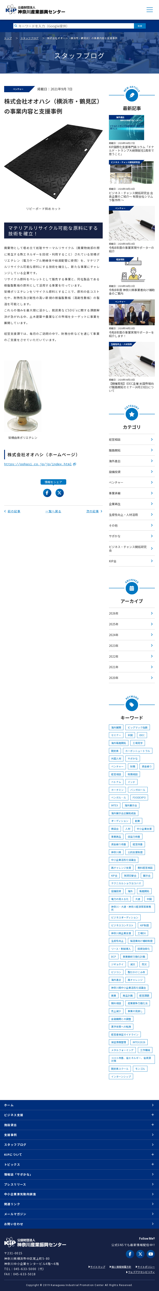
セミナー (116, 735)
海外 (130, 891)
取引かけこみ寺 (136, 972)
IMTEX (114, 805)
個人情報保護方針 (121, 1266)
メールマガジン (15, 1214)
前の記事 (12, 511)
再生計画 (128, 995)
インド (131, 782)
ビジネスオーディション (124, 917)
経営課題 (144, 995)
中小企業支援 (144, 828)
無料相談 (116, 1003)
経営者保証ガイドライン (125, 1034)
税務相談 (133, 774)
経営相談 (114, 439)
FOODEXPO (139, 797)
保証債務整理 (118, 1042)
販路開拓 (114, 450)
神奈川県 (116, 852)
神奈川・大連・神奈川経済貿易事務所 (131, 908)
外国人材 (116, 758)
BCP (113, 956)
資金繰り (147, 766)
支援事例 (10, 1135)
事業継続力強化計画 (134, 956)
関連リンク (12, 1204)
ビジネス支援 (13, 1115)
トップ (8, 38)
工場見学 (138, 743)
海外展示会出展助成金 (123, 813)
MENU (150, 9)
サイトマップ (97, 1266)
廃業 (113, 995)
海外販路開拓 (118, 743)
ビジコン (116, 972)
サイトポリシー (146, 1266)
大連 (137, 899)
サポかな (114, 536)
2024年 (113, 635)
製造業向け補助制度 (141, 941)
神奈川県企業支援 (121, 933)
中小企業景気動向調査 (20, 1194)
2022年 (113, 656)
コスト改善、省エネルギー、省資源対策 (131, 1059)
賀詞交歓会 (130, 875)
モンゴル (140, 1068)
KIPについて (13, 1154)
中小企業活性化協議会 (123, 859)
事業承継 (114, 493)
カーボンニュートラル (137, 751)
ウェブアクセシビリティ (141, 1272)
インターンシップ (121, 1076)
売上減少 (116, 1011)
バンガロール (137, 789)
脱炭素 (115, 751)
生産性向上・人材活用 (123, 515)
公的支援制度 (135, 852)
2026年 (113, 613)
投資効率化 (143, 948)
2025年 (113, 624)
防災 (144, 964)
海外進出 (114, 461)
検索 (140, 25)
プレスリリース (15, 1184)
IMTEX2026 (139, 1042)
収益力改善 (134, 836)
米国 (130, 735)
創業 (137, 821)
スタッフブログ (29, 38)
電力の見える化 (120, 899)
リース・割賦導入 (121, 948)
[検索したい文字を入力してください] (73, 25)
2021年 (113, 667)
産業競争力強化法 (138, 1003)
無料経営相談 (145, 867)
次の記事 (94, 511)
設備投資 (114, 472)
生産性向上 (117, 941)
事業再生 (116, 836)
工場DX (142, 933)
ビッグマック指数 (138, 727)
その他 (113, 525)
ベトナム (116, 782)
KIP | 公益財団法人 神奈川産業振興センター (35, 9)
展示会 (147, 875)
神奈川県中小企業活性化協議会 (128, 987)
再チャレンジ (135, 979)
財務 (132, 766)
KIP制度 (144, 925)
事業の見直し (135, 1011)
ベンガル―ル (118, 797)
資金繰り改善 (118, 844)
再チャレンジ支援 (121, 867)
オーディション (119, 821)
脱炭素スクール (120, 1068)
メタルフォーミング (122, 1050)
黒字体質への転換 (121, 1026)
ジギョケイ (117, 964)
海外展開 (116, 727)
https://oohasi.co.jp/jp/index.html (38, 464)
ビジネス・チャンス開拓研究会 (128, 548)
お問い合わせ (13, 1224)
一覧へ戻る (53, 511)
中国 (149, 899)
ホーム (9, 1105)
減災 (132, 964)
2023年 (113, 646)
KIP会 (112, 561)
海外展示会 (131, 805)
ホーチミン (117, 789)
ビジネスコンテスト (122, 925)
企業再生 (114, 504)
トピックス (12, 1164)
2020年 (113, 678)
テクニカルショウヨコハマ (126, 883)
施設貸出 (10, 1125)
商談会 (115, 828)
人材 (127, 828)
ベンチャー (116, 482)
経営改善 (138, 844)
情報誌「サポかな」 (18, 1174)
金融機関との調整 (121, 1019)
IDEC (142, 735)
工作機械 (145, 1050)
